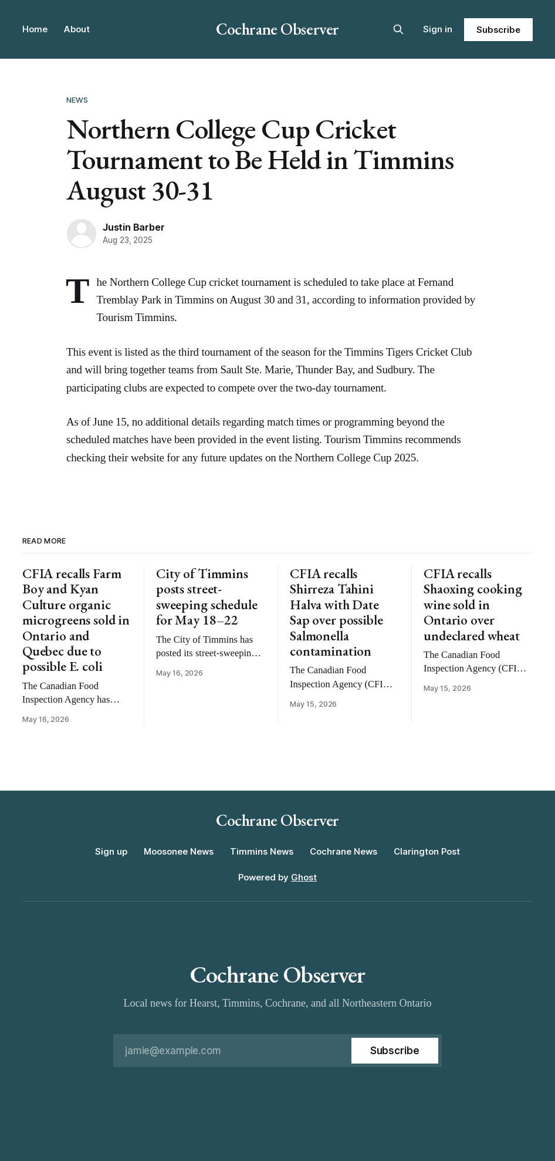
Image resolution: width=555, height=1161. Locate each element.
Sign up (111, 851)
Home (35, 29)
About (77, 29)
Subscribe (498, 29)
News (77, 99)
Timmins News (261, 851)
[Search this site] (398, 29)
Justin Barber (133, 227)
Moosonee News (179, 851)
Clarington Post (427, 851)
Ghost (304, 877)
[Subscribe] (394, 1051)
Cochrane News (343, 851)
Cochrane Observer (277, 28)
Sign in (437, 29)
